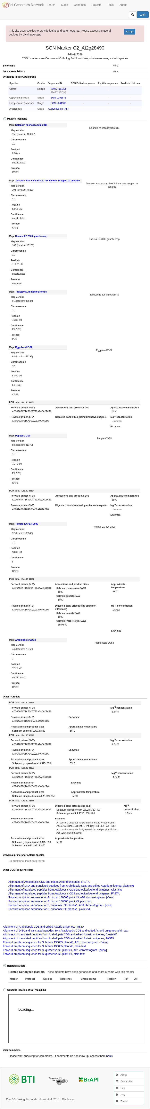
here (109, 1056)
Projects (96, 4)
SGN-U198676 (58, 97)
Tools (110, 4)
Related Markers (14, 965)
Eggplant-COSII (23, 347)
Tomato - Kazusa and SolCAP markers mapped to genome (47, 180)
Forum (121, 1101)
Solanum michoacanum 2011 (31, 125)
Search (51, 4)
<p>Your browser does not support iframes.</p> (76, 1018)
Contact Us (124, 1081)
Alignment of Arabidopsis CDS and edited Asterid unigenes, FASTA (48, 881)
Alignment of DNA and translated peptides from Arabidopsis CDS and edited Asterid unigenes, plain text (71, 885)
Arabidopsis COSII (25, 640)
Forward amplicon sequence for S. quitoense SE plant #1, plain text (49, 909)
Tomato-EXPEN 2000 (26, 524)
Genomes (80, 4)
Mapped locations (15, 118)
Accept (129, 31)
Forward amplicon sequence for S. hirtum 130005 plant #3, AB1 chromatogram (56, 897)
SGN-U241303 (58, 103)
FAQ (120, 1094)
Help (120, 1088)
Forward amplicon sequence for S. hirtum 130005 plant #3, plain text (49, 901)
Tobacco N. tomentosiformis (31, 291)
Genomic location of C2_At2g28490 (24, 990)
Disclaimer (68, 1099)
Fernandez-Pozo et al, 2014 (42, 1099)
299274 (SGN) (58, 89)
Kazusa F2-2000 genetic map (31, 236)
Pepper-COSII (22, 435)
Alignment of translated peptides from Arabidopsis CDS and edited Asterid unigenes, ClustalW (65, 889)
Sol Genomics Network (26, 5)
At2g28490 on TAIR (58, 108)
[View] (109, 897)
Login (142, 14)
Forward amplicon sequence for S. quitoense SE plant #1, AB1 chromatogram (55, 905)
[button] (140, 77)
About (123, 4)
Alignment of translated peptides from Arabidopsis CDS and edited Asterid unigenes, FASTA (64, 893)
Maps (64, 4)
